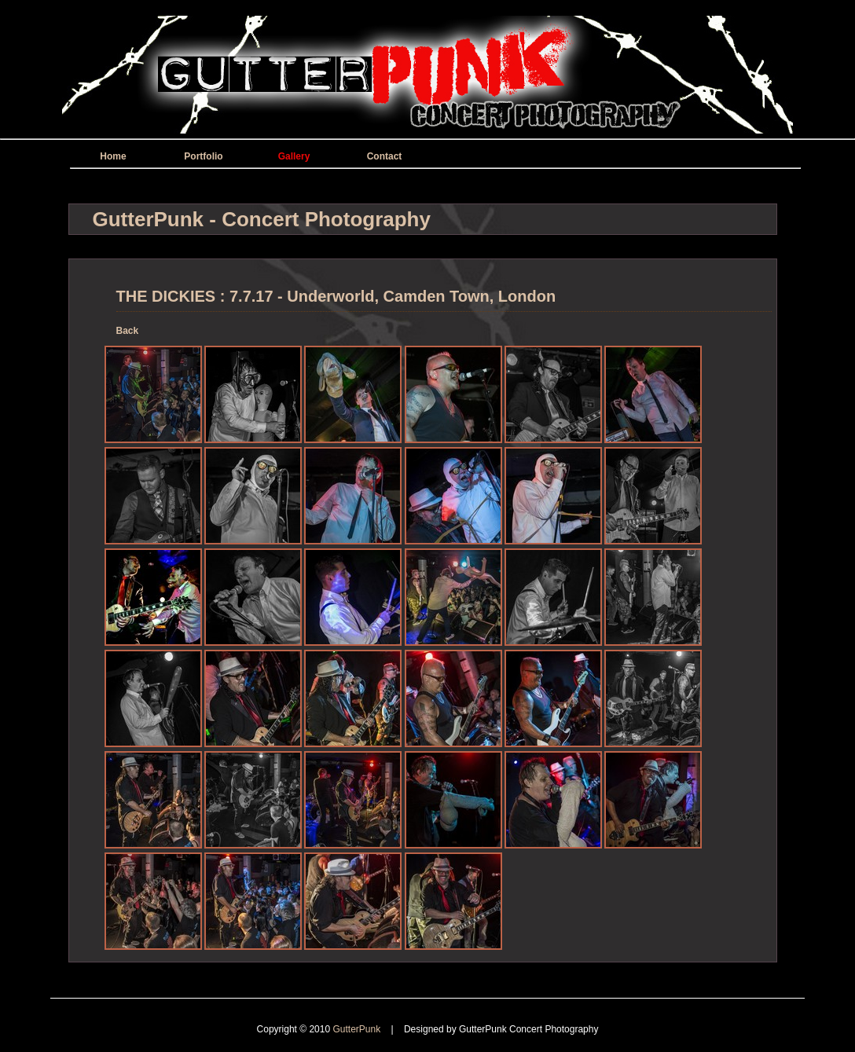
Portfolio (203, 156)
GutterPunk (357, 1029)
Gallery (294, 156)
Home (113, 156)
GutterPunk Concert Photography (528, 1029)
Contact (384, 156)
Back (127, 330)
